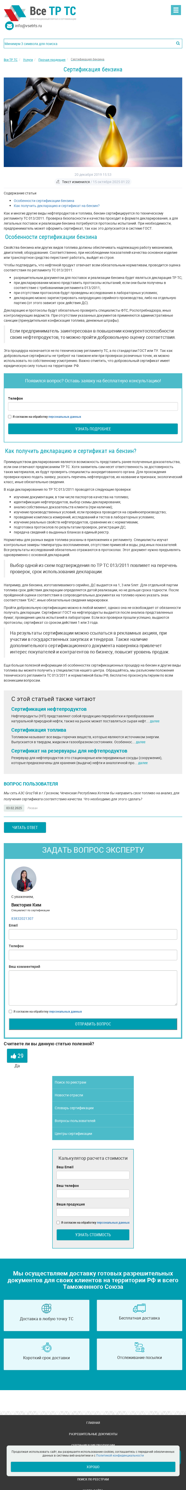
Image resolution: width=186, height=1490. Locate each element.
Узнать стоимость (93, 1234)
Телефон (15, 398)
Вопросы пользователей (75, 1120)
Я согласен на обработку (44, 417)
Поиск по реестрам (70, 1082)
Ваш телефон (67, 1185)
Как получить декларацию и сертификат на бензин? (57, 205)
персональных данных (64, 417)
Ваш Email (65, 1167)
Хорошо (93, 1466)
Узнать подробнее (93, 429)
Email (13, 925)
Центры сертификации (73, 1133)
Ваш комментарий (24, 966)
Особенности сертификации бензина (44, 200)
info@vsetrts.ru (28, 25)
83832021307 (22, 918)
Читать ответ (25, 827)
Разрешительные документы (93, 1434)
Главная (93, 1423)
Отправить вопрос (93, 1024)
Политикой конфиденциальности (120, 1455)
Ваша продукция (70, 1204)
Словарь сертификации (74, 1107)
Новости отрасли (69, 1095)
